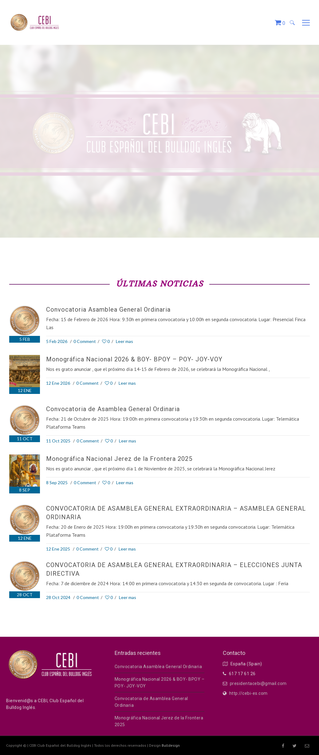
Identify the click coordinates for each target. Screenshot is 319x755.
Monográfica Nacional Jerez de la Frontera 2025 (119, 458)
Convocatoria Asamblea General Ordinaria (108, 309)
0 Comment (84, 341)
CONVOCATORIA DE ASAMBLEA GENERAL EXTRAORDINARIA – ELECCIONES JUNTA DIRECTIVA (174, 569)
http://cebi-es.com (248, 693)
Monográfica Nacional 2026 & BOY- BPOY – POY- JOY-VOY (134, 359)
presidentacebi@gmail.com (258, 683)
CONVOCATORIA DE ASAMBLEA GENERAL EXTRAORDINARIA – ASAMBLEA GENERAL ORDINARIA (176, 513)
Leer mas (124, 341)
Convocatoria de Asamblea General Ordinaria (113, 409)
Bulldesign (171, 745)
